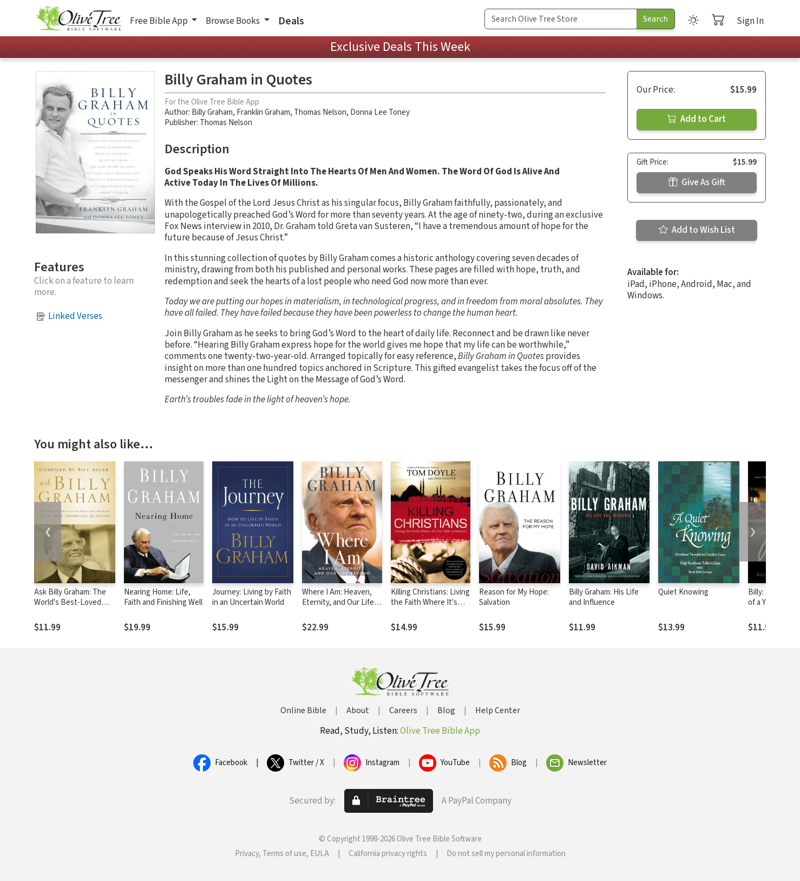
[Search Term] (560, 19)
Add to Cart (696, 119)
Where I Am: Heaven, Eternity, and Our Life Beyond (338, 602)
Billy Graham (212, 112)
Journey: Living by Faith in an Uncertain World (251, 597)
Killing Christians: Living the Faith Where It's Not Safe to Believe (430, 602)
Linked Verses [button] (75, 316)
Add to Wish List (697, 230)
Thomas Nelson (320, 112)
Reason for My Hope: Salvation (514, 597)
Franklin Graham (263, 112)
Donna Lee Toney (380, 112)
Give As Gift (696, 182)
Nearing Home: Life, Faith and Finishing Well (163, 597)
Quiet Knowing (683, 592)
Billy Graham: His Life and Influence (604, 597)
